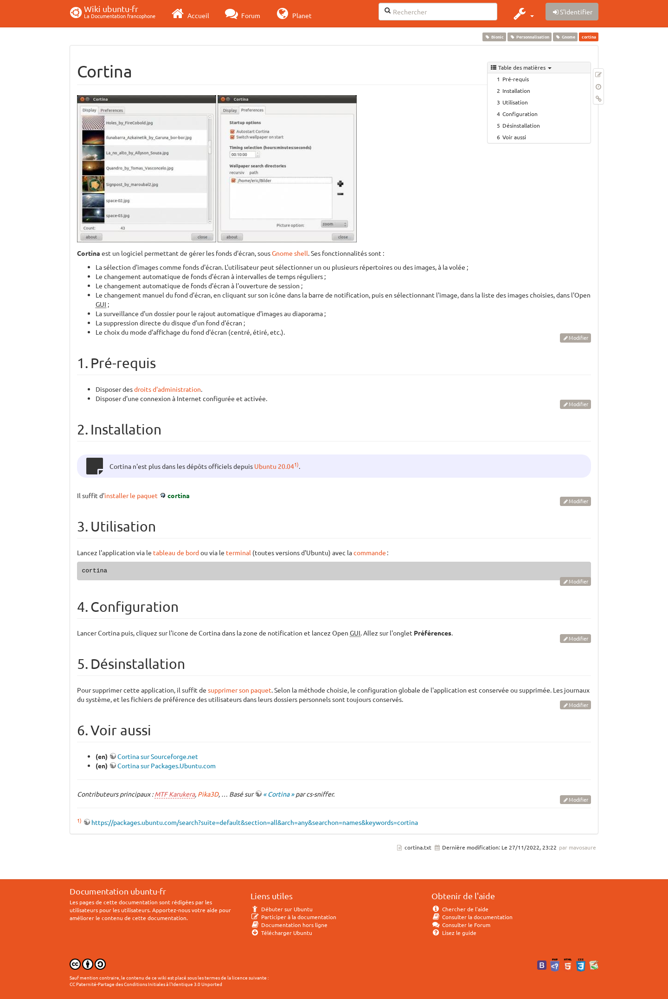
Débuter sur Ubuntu (281, 909)
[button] (522, 13)
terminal (238, 552)
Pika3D (208, 794)
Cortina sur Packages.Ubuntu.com (166, 765)
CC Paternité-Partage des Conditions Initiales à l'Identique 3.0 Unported (146, 983)
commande (369, 552)
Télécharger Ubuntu (281, 932)
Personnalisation (529, 36)
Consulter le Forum (460, 924)
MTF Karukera (174, 794)
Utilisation (515, 102)
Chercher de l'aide (459, 909)
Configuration (520, 113)
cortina (178, 495)
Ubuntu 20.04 (274, 466)
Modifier (578, 337)
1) (296, 464)
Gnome (565, 36)
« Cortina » (278, 794)
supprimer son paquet (239, 690)
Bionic (494, 36)
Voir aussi (514, 137)
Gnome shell (290, 253)
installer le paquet (131, 495)
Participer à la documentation (293, 917)
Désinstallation (521, 125)
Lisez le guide (453, 932)
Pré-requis (515, 79)
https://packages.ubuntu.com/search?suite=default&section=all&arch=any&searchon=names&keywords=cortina (254, 822)
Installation (516, 90)
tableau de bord (176, 552)
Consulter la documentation (472, 917)
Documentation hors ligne (289, 924)
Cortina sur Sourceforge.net (157, 756)
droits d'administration (167, 389)
